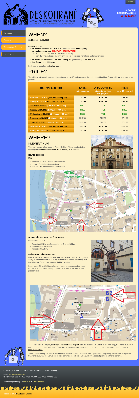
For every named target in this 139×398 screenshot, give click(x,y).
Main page (8, 33)
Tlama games (38, 382)
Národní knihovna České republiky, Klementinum (60, 149)
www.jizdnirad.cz (35, 350)
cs (129, 2)
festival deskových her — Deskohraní (40, 13)
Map (30, 158)
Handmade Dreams (24, 394)
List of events (9, 54)
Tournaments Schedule (13, 47)
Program (7, 40)
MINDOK (26, 382)
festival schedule (53, 66)
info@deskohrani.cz (17, 374)
